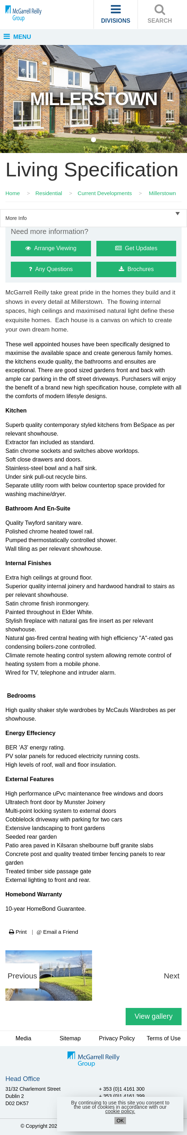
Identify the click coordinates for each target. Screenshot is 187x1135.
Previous (22, 976)
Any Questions (51, 269)
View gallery (154, 1016)
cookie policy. (120, 1111)
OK (120, 1120)
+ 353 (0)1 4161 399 (122, 1096)
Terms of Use (164, 1038)
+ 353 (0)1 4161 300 (122, 1089)
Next (171, 976)
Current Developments (105, 193)
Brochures (136, 269)
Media (23, 1038)
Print (18, 932)
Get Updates (136, 248)
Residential (48, 193)
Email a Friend (57, 932)
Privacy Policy (117, 1038)
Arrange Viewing (51, 248)
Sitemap (70, 1038)
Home (12, 193)
